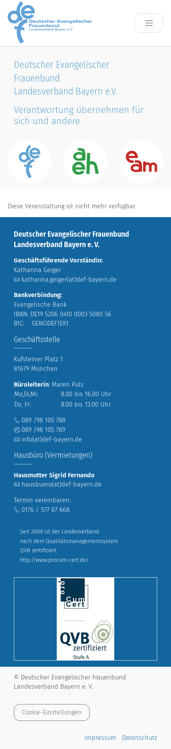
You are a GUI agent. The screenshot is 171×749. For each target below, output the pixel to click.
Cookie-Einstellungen (52, 712)
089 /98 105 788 (43, 420)
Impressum (100, 737)
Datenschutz (139, 737)
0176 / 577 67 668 (45, 509)
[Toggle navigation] (149, 23)
